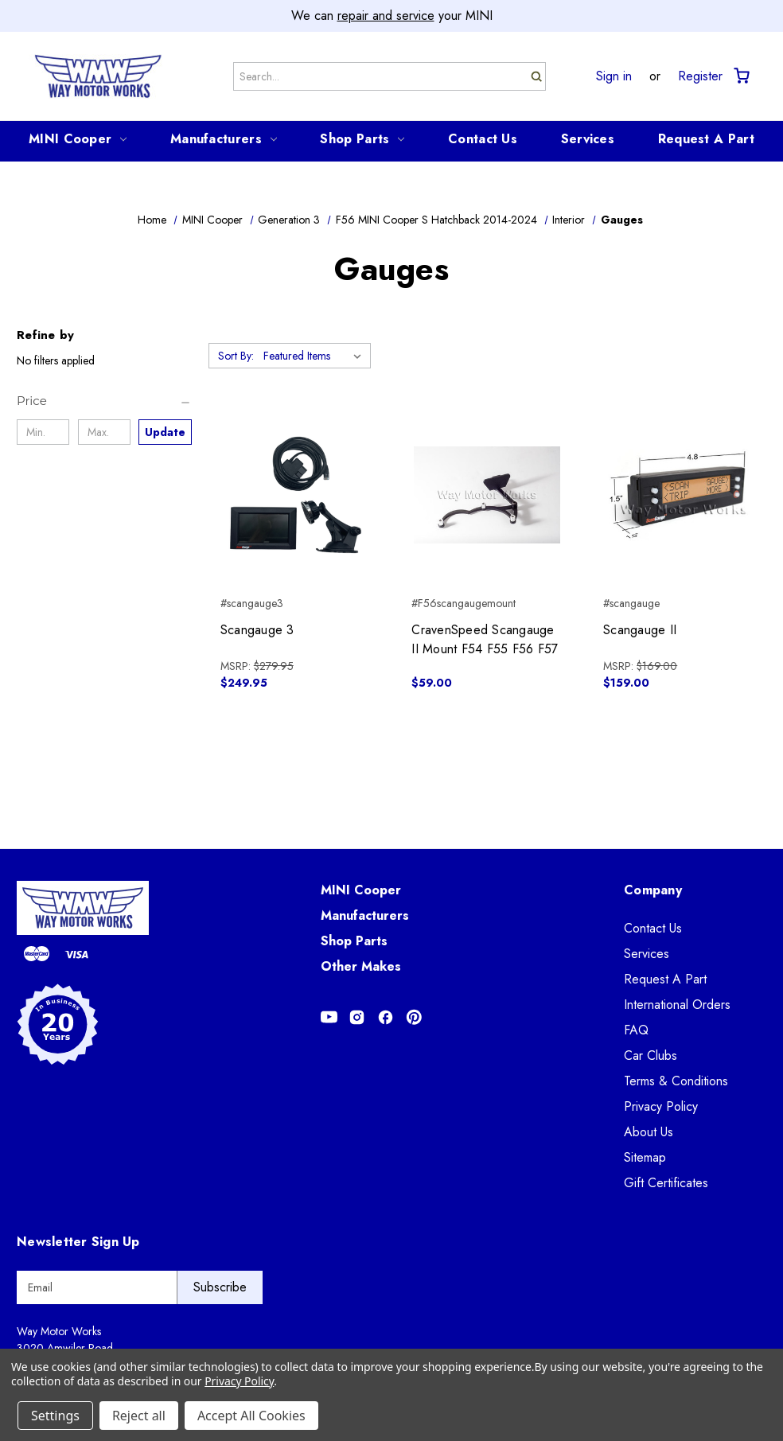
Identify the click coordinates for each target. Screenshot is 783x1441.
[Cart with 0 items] (740, 76)
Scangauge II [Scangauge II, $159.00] (639, 630)
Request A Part (706, 139)
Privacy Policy (661, 1106)
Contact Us (482, 139)
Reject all (139, 1415)
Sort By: (236, 356)
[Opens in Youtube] (329, 1017)
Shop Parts (362, 139)
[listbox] (315, 356)
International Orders (677, 1004)
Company (653, 890)
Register (700, 76)
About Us (648, 1132)
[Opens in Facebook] (385, 1017)
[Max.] (104, 432)
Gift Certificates (666, 1183)
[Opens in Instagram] (357, 1017)
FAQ (636, 1030)
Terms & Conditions (676, 1081)
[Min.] (43, 432)
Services (587, 139)
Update (165, 432)
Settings (55, 1415)
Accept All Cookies (251, 1415)
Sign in (614, 76)
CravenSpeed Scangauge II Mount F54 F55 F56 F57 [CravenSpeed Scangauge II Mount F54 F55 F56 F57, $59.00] (484, 639)
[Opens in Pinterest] (414, 1017)
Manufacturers (223, 139)
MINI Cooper (78, 139)
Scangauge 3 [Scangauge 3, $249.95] (257, 630)
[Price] (104, 401)
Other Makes (361, 966)
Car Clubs (650, 1055)
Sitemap (645, 1157)
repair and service (385, 15)
